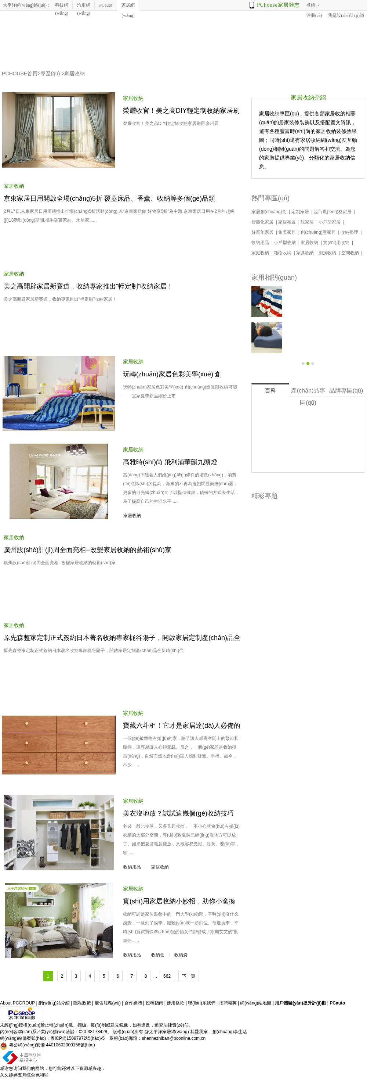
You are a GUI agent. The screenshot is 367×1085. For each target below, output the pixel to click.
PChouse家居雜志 (278, 5)
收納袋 (181, 954)
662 (167, 976)
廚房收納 (328, 252)
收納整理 (350, 232)
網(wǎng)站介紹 (54, 1003)
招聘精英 (228, 1003)
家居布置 (287, 222)
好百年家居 (263, 232)
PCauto (105, 5)
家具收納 (305, 252)
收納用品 (132, 867)
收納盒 (157, 954)
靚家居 (308, 222)
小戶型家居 (330, 222)
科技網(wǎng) (61, 6)
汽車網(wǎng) (83, 6)
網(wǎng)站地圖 (255, 1003)
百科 (270, 390)
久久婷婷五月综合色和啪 (24, 1075)
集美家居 (287, 232)
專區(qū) (50, 73)
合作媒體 (133, 1003)
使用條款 (175, 1003)
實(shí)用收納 (336, 242)
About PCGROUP (17, 1003)
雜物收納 (283, 252)
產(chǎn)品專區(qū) (308, 392)
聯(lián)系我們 (201, 1003)
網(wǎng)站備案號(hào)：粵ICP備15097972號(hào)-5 (52, 1038)
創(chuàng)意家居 (319, 232)
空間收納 (350, 252)
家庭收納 (260, 252)
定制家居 (300, 211)
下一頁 (188, 976)
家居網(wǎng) (128, 7)
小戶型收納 (285, 242)
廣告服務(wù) (108, 1003)
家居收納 (74, 73)
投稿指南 (154, 1003)
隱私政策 (82, 1003)
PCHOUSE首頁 (19, 73)
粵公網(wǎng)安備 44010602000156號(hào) (47, 1046)
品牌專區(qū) (346, 390)
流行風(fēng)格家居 (333, 211)
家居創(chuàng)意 (269, 211)
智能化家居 (263, 222)
